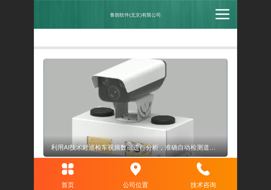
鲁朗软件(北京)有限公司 (135, 15)
